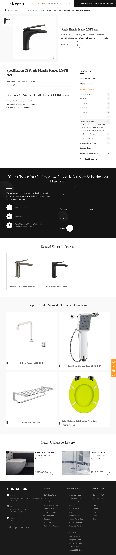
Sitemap (95, 552)
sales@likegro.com (105, 4)
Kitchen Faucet (86, 84)
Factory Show (98, 493)
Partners (96, 504)
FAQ (94, 500)
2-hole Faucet (84, 103)
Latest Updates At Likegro (58, 442)
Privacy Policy (105, 552)
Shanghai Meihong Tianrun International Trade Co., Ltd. (35, 552)
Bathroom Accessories (89, 153)
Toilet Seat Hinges (87, 78)
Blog (94, 514)
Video (95, 497)
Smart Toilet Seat (50, 497)
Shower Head (85, 148)
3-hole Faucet (84, 112)
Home (10, 10)
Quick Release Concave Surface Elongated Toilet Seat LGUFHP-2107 (75, 533)
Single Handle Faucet (52, 10)
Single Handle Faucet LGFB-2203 (77, 10)
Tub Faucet (83, 99)
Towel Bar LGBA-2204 (75, 505)
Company (43, 3)
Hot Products (73, 484)
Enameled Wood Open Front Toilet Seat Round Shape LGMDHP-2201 (76, 495)
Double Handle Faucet (87, 134)
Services (96, 511)
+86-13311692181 (87, 4)
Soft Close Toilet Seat (50, 491)
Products (35, 3)
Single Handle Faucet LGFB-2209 (93, 128)
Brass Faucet (84, 117)
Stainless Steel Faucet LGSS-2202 (75, 543)
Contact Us (66, 3)
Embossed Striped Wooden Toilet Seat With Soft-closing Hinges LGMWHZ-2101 (76, 517)
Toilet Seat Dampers (88, 159)
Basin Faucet (84, 108)
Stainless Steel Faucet (87, 138)
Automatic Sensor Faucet (88, 143)
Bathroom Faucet (33, 10)
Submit (66, 228)
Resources (52, 3)
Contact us (71, 44)
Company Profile (99, 490)
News (59, 3)
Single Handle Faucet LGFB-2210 (93, 130)
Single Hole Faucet (86, 94)
